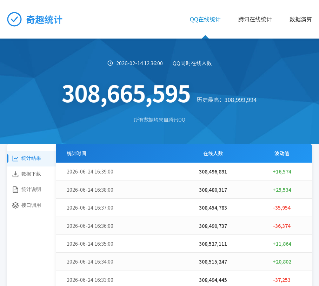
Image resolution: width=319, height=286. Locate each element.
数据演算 (301, 19)
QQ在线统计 (205, 19)
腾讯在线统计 (255, 19)
